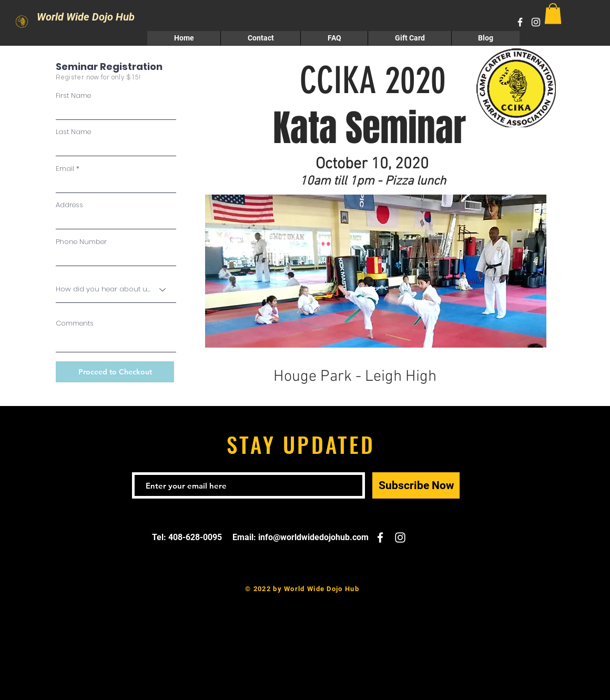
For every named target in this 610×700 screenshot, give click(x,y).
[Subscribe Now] (416, 485)
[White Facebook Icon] (520, 22)
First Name (73, 95)
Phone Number (81, 241)
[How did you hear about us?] (116, 289)
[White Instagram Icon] (536, 22)
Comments (75, 323)
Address (69, 204)
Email (65, 168)
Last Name (73, 131)
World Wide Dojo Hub (73, 17)
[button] (553, 13)
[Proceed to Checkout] (115, 371)
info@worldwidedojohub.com (313, 537)
